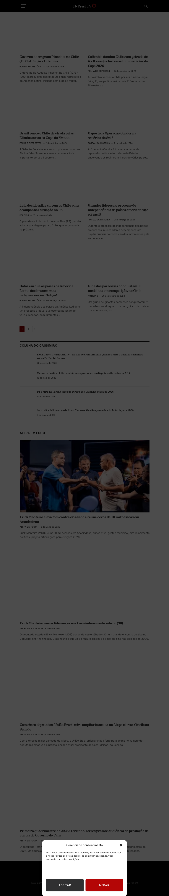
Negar (104, 885)
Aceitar (64, 885)
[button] (121, 845)
